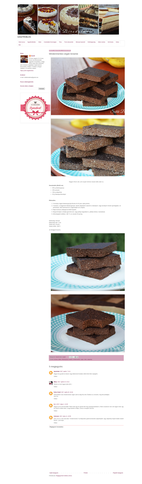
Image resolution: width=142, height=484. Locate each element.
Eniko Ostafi (57, 392)
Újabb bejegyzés (54, 473)
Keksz (117, 42)
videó (85, 359)
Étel (20, 45)
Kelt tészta (110, 42)
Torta (60, 42)
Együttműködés (32, 42)
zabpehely (89, 359)
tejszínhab (57, 371)
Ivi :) (55, 404)
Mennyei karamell (80, 42)
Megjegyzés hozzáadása (56, 427)
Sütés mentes (101, 42)
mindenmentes (76, 359)
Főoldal (86, 473)
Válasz (55, 376)
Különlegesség (91, 42)
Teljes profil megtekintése (27, 70)
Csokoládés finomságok (50, 42)
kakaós (70, 359)
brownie (56, 359)
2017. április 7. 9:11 (65, 371)
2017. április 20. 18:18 (67, 392)
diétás (59, 359)
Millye (55, 382)
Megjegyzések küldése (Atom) (64, 475)
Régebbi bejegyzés (118, 473)
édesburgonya (65, 359)
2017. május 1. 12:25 (62, 404)
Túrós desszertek (68, 42)
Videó (39, 42)
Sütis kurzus (22, 42)
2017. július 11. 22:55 (65, 416)
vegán (82, 359)
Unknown (56, 416)
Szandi (33, 56)
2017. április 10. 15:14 (63, 382)
